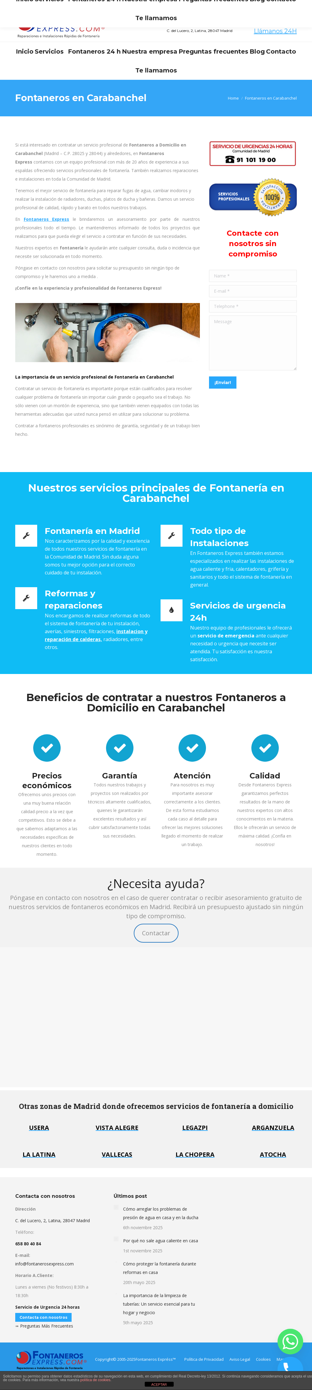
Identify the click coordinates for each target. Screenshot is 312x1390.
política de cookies (95, 1380)
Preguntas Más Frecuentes (46, 1326)
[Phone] (290, 1369)
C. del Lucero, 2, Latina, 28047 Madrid (52, 1220)
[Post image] (116, 1207)
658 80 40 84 (276, 24)
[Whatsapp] (290, 1341)
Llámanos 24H (275, 31)
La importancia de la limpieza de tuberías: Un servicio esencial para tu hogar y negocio (159, 1304)
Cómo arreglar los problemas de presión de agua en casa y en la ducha (160, 1213)
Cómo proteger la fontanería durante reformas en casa (159, 1268)
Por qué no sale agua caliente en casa (160, 1241)
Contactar (156, 933)
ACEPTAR (159, 1384)
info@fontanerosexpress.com (80, 5)
